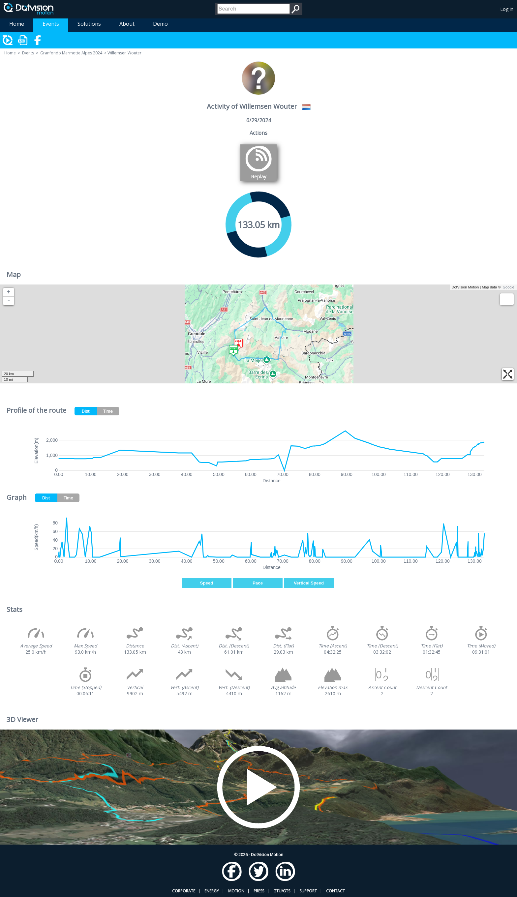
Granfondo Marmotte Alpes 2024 (71, 53)
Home (16, 23)
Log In (507, 9)
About (127, 23)
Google (508, 287)
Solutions (89, 23)
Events (51, 23)
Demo (160, 23)
